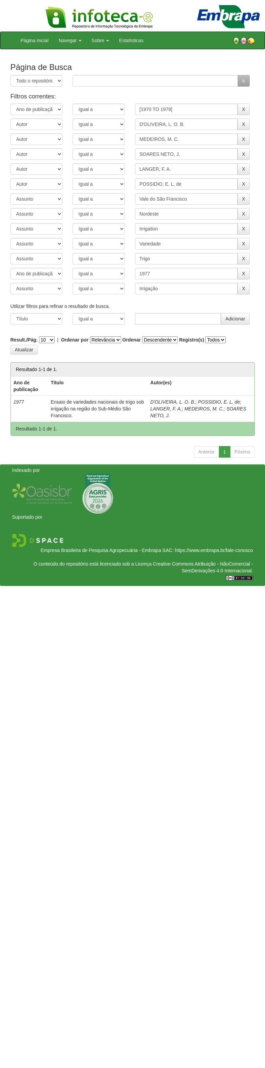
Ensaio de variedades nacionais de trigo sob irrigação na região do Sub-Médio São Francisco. (97, 408)
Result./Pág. (24, 340)
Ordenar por (75, 340)
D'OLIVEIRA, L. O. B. (172, 402)
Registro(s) (191, 340)
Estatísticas (131, 40)
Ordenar (131, 340)
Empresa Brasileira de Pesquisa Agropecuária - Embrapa (101, 550)
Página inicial (35, 40)
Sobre (100, 40)
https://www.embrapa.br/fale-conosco (214, 550)
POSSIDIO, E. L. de (219, 402)
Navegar (70, 40)
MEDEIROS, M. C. (204, 408)
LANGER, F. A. (166, 408)
